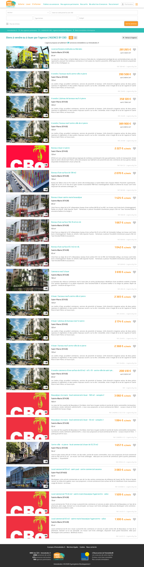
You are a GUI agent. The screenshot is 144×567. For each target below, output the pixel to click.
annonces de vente (42, 555)
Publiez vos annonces (51, 4)
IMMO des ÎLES (11, 4)
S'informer (36, 4)
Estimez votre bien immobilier (102, 557)
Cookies (82, 547)
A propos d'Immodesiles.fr (56, 547)
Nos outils (84, 4)
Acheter (21, 4)
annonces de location (42, 557)
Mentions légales (72, 547)
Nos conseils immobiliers (100, 559)
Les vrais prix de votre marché (102, 555)
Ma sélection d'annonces (98, 4)
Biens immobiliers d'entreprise (85, 30)
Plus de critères (15, 23)
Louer (28, 4)
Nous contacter (91, 547)
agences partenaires (42, 559)
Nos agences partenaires (70, 4)
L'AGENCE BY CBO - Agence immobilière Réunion (56, 30)
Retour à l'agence (131, 37)
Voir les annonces (131, 23)
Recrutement (114, 4)
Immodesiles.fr (12, 30)
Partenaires (129, 4)
